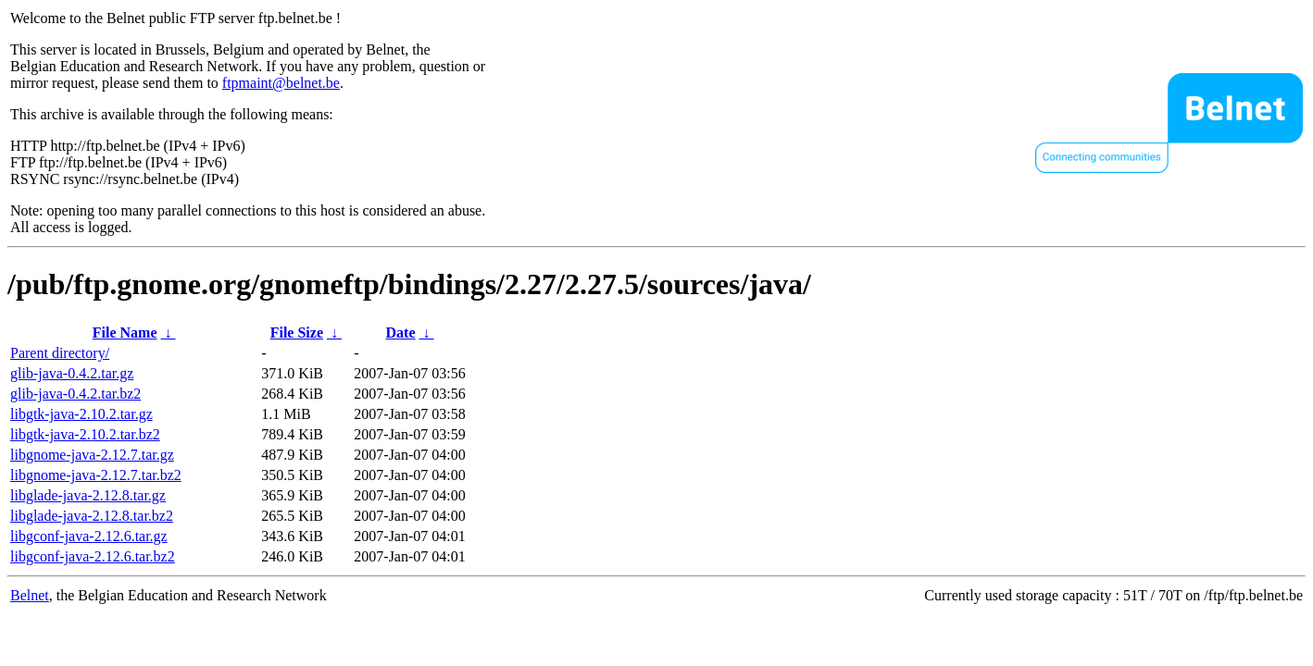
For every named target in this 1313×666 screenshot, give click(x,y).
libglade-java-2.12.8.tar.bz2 (91, 516)
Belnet (29, 595)
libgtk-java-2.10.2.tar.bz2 (85, 434)
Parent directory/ (59, 353)
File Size (296, 332)
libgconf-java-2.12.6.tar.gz (89, 536)
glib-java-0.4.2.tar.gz (71, 373)
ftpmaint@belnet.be (281, 83)
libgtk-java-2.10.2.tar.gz (81, 414)
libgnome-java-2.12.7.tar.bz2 (95, 475)
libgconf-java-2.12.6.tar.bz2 (92, 556)
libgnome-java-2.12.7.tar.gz (92, 454)
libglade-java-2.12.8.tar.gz (88, 495)
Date (401, 332)
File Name (125, 332)
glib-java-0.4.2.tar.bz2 (75, 393)
